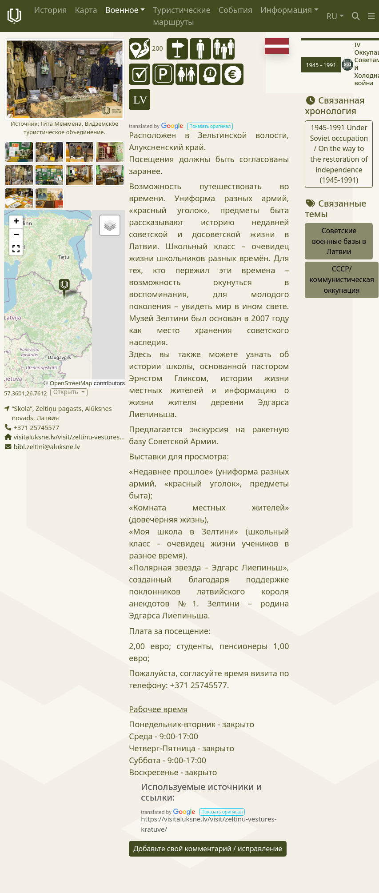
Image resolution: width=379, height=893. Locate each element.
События (236, 9)
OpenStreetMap (71, 383)
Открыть (66, 392)
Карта (86, 9)
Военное (122, 9)
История (50, 9)
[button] (371, 16)
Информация (286, 9)
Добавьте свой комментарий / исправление (207, 848)
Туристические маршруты (181, 15)
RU (332, 16)
